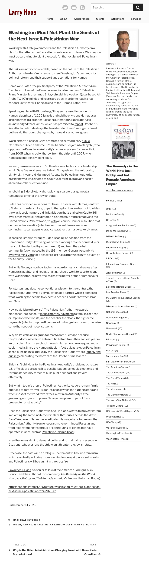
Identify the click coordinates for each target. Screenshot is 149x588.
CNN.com (111, 220)
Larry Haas (22, 12)
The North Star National (118, 400)
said (60, 94)
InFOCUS (111, 258)
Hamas (28, 524)
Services (136, 18)
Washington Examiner (117, 433)
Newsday (111, 323)
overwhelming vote (21, 254)
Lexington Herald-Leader (119, 286)
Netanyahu (53, 524)
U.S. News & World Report (120, 411)
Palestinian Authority (79, 524)
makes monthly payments (57, 314)
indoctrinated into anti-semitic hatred (42, 339)
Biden (17, 524)
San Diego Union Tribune (118, 361)
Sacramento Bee (115, 356)
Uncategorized (113, 416)
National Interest (27, 520)
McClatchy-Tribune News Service (123, 298)
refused (70, 111)
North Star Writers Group (119, 334)
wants (37, 166)
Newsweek (112, 328)
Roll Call (110, 350)
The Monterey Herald (117, 394)
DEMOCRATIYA (114, 236)
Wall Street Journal (115, 427)
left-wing (40, 242)
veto (54, 221)
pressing (35, 368)
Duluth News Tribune (117, 242)
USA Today (112, 422)
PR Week (111, 339)
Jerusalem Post (114, 272)
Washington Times (116, 439)
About (63, 18)
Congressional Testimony (119, 225)
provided (28, 204)
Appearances (81, 18)
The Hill (110, 383)
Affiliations (117, 18)
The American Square (117, 367)
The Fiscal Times (115, 378)
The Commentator (115, 372)
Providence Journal (116, 345)
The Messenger (114, 389)
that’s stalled (70, 212)
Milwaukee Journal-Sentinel (120, 306)
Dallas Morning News (117, 231)
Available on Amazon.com (119, 190)
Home (50, 18)
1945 (108, 209)
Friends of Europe (115, 247)
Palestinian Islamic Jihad (58, 432)
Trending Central (114, 405)
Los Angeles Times (116, 292)
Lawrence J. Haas (19, 470)
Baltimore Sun (113, 214)
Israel (39, 524)
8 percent (50, 322)
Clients (100, 18)
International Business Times (121, 264)
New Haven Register (116, 317)
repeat (78, 124)
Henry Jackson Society (118, 253)
